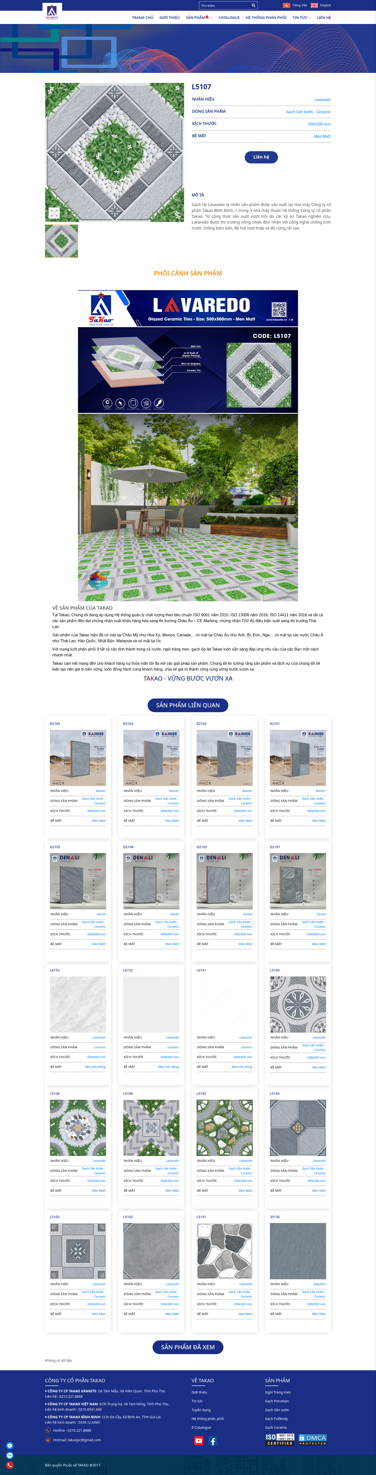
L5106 (128, 1093)
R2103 (128, 723)
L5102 (128, 1216)
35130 (275, 1216)
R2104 (55, 723)
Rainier (101, 791)
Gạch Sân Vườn (301, 111)
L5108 (55, 1093)
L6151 (201, 970)
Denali (101, 914)
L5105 (201, 1093)
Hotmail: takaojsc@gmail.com (77, 1440)
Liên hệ (324, 17)
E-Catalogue (201, 1427)
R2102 (202, 723)
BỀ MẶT (199, 135)
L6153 (55, 970)
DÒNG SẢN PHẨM (209, 111)
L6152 (128, 970)
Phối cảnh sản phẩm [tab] (188, 273)
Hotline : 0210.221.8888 (72, 1430)
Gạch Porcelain (277, 1401)
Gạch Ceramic (276, 1427)
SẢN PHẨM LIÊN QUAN (188, 705)
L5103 (55, 1216)
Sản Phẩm (199, 17)
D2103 (202, 847)
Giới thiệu (169, 17)
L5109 (275, 970)
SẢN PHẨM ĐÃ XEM (188, 1347)
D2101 (275, 847)
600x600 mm (96, 1057)
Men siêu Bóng (95, 1066)
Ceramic (323, 111)
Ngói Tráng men (278, 1392)
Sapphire (319, 1284)
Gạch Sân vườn (277, 1409)
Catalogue (229, 17)
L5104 (275, 1093)
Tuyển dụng (201, 1409)
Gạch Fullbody (276, 1418)
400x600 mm (96, 811)
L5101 (201, 1216)
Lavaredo (322, 99)
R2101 (275, 723)
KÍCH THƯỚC (204, 123)
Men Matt (322, 136)
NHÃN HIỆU (203, 99)
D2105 (55, 847)
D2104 (128, 847)
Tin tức (302, 17)
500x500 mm (319, 124)
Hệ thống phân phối (266, 17)
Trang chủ (142, 17)
